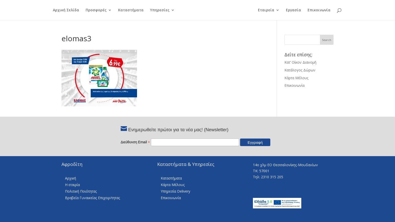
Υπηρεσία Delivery (175, 191)
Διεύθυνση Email (135, 142)
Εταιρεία (269, 10)
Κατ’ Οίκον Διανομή (300, 62)
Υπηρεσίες (157, 10)
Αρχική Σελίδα (63, 10)
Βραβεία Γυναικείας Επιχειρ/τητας (92, 197)
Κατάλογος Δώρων (299, 70)
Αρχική (70, 178)
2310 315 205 (272, 176)
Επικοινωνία (322, 10)
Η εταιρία (72, 184)
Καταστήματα (128, 10)
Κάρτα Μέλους (296, 77)
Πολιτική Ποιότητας (81, 191)
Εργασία (296, 10)
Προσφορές (93, 10)
